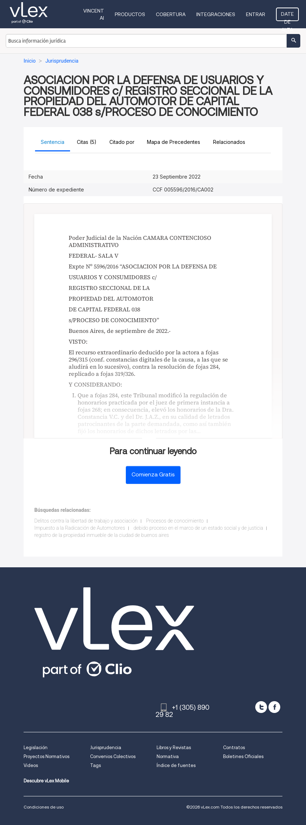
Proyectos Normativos (46, 756)
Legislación (36, 747)
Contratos (234, 747)
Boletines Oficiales (243, 756)
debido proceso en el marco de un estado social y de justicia (198, 528)
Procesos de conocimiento (174, 521)
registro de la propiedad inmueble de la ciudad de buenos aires (101, 535)
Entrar (255, 14)
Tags (95, 765)
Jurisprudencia (105, 747)
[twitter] (261, 707)
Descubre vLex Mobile (46, 780)
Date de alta (287, 16)
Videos (31, 765)
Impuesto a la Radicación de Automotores (79, 528)
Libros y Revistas (174, 747)
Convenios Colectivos (112, 756)
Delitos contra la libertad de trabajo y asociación (86, 521)
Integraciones (215, 14)
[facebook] (274, 707)
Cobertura (171, 14)
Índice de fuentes (176, 765)
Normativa (168, 756)
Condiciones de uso (44, 807)
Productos (130, 14)
